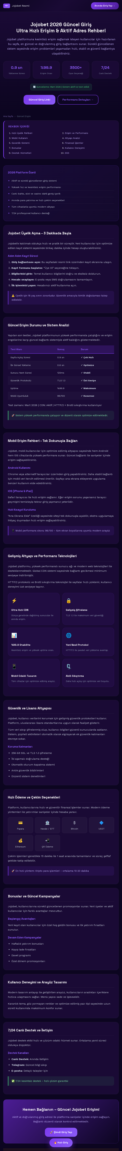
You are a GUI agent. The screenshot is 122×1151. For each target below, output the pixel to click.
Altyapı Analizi (72, 138)
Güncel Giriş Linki (39, 99)
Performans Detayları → (78, 99)
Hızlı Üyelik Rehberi (22, 133)
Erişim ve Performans (76, 133)
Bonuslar (16, 148)
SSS (67, 153)
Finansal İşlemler (74, 143)
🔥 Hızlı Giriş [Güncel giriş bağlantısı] (61, 1142)
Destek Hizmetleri (21, 153)
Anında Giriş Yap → (105, 5)
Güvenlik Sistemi (21, 143)
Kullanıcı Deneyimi (75, 148)
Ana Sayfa (8, 116)
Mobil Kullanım (20, 138)
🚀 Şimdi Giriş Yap (61, 1132)
